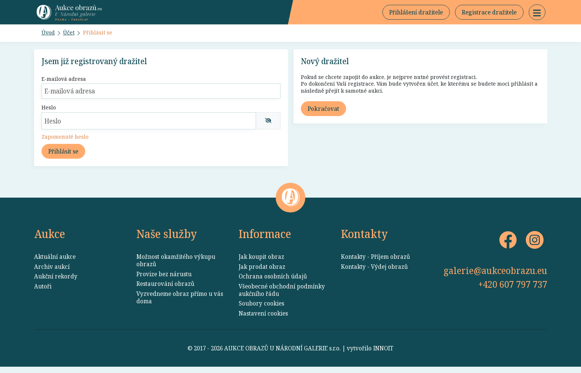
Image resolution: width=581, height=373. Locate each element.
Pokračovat (323, 113)
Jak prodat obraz (262, 273)
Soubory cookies (261, 310)
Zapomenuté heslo (67, 141)
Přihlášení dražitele (416, 13)
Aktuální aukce (55, 263)
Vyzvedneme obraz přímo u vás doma (179, 303)
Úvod (49, 35)
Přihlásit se (100, 35)
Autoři (43, 292)
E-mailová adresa (66, 81)
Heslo (49, 111)
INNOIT (383, 354)
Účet (70, 35)
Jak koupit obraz (261, 263)
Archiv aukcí (52, 273)
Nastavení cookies (263, 320)
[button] (537, 13)
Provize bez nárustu (164, 280)
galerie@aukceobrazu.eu (495, 276)
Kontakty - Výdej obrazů (374, 273)
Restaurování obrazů (165, 290)
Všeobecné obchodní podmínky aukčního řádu (282, 296)
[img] (268, 124)
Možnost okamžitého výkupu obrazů (175, 266)
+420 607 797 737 (512, 290)
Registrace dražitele (489, 13)
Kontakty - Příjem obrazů (375, 263)
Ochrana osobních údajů (273, 282)
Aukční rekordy (55, 282)
